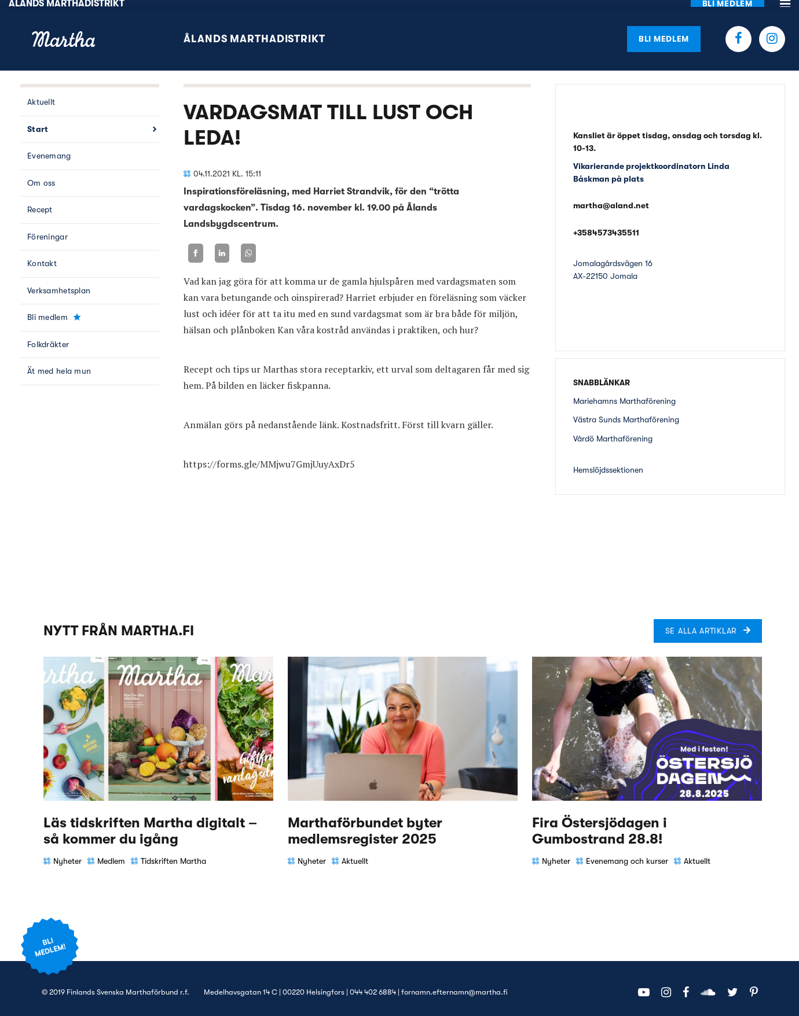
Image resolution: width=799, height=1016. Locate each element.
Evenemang (49, 148)
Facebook (738, 32)
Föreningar (47, 229)
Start (37, 122)
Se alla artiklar (700, 623)
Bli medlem (664, 31)
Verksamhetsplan (58, 283)
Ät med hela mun (59, 364)
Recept (40, 202)
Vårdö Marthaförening (613, 431)
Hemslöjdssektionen (608, 462)
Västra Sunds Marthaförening (626, 412)
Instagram (772, 32)
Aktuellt (41, 95)
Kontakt (42, 256)
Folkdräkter (48, 337)
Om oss (41, 176)
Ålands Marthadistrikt (254, 32)
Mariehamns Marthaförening (624, 393)
